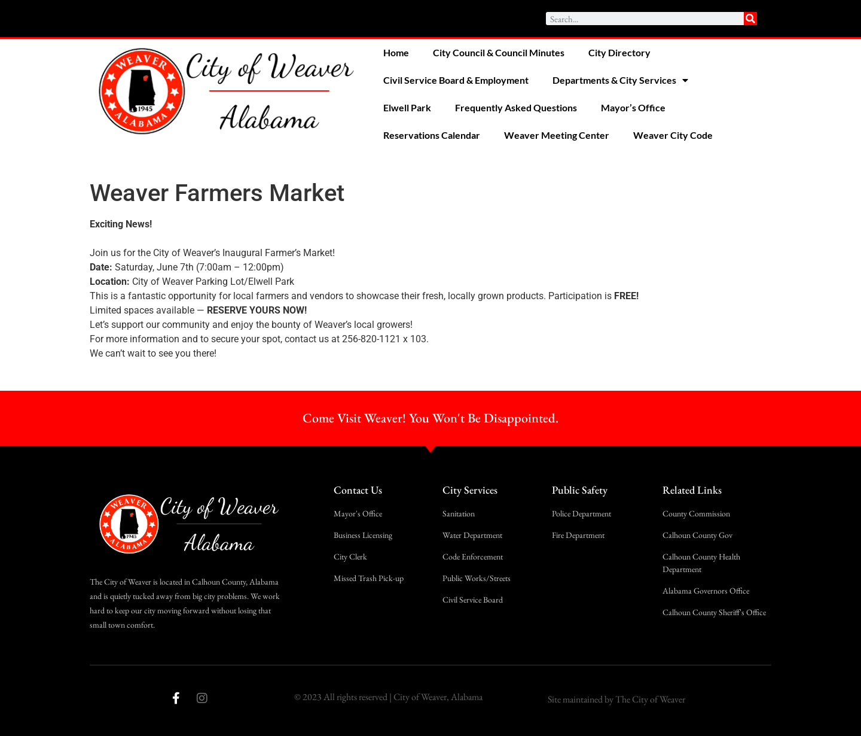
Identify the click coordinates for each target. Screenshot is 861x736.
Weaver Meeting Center (556, 135)
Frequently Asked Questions (516, 107)
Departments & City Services (620, 80)
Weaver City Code (673, 135)
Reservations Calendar (431, 135)
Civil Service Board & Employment (456, 80)
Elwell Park (407, 107)
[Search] (750, 18)
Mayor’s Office (633, 107)
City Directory (619, 52)
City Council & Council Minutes (498, 52)
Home (396, 52)
